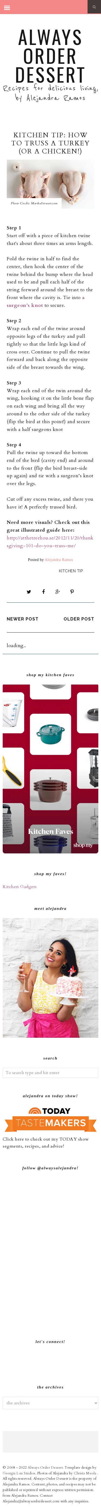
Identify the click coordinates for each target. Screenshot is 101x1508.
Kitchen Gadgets (20, 887)
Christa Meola (85, 1473)
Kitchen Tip (71, 571)
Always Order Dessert (50, 55)
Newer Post (23, 619)
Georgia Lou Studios (19, 1473)
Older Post (79, 619)
